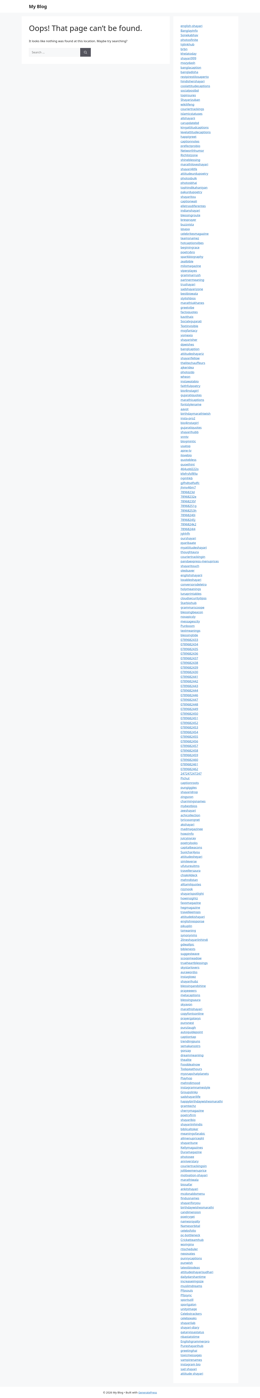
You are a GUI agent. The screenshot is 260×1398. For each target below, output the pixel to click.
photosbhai (189, 183)
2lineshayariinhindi (194, 940)
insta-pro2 (188, 418)
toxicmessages (191, 1355)
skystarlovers (190, 967)
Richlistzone (189, 155)
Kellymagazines (192, 1147)
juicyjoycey (188, 838)
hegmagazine (190, 907)
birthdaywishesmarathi (197, 1207)
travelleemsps (191, 912)
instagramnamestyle (195, 1087)
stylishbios (188, 298)
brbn (184, 49)
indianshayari (190, 210)
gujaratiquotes (191, 395)
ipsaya (185, 229)
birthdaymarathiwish (196, 413)
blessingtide (189, 635)
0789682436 (189, 653)
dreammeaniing (192, 1055)
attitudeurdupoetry (194, 173)
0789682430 (189, 672)
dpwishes (187, 344)
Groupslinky (189, 1092)
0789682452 (189, 723)
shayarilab (188, 1323)
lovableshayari (191, 580)
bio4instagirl (190, 390)
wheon (185, 376)
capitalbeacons (191, 847)
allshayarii (188, 118)
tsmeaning (188, 930)
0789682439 (189, 667)
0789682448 (189, 704)
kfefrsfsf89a (189, 473)
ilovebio (186, 455)
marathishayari (191, 1009)
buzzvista (187, 224)
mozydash (188, 63)
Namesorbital (190, 1226)
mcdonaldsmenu (193, 1193)
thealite (186, 1060)
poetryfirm (188, 1115)
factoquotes (189, 312)
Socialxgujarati (191, 321)
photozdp (187, 372)
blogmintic (188, 441)
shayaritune (189, 1143)
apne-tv (186, 450)
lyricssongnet (190, 820)
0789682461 (189, 764)
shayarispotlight (192, 893)
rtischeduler (189, 1249)
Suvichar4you (190, 852)
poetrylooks (189, 843)
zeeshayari (188, 810)
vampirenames (191, 1360)
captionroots (190, 783)
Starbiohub (189, 603)
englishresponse (192, 921)
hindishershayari (193, 81)
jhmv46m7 (188, 487)
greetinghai (189, 1350)
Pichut (185, 778)
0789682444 (189, 690)
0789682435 (189, 649)
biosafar (186, 1184)
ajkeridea (187, 367)
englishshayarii (191, 575)
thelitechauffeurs (193, 363)
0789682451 (189, 718)
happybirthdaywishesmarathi (202, 1101)
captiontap (188, 1037)
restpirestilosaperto (195, 77)
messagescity (190, 621)
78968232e (188, 496)
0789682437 (189, 658)
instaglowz (188, 976)
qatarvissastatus (192, 1332)
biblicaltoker (189, 1129)
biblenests (188, 949)
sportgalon (188, 1304)
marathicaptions (192, 400)
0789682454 (189, 732)
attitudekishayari (193, 917)
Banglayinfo (189, 30)
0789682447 (189, 700)
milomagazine (191, 266)
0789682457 (189, 746)
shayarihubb (190, 432)
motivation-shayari (194, 1175)
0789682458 (189, 750)
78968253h (188, 510)
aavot (184, 409)
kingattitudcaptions (195, 127)
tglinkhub (187, 44)
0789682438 (189, 663)
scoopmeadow (191, 958)
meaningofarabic (193, 1133)
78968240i (188, 515)
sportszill (187, 1300)
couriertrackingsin (194, 1166)
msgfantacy (189, 330)
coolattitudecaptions (195, 86)
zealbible (187, 261)
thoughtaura (190, 552)
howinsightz (189, 898)
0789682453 (189, 727)
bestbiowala (189, 293)
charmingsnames (193, 801)
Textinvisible (189, 326)
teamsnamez (190, 238)
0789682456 (189, 741)
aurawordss (189, 972)
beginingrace (190, 247)
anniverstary (190, 1161)
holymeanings (191, 589)
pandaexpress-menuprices (200, 561)
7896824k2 (188, 524)
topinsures (188, 95)
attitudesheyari (191, 856)
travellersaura (190, 870)
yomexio (187, 335)
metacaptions (190, 995)
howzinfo (187, 833)
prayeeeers (189, 990)
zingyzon (187, 797)
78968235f (188, 501)
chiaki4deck (189, 875)
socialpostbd (190, 90)
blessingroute (190, 215)
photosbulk (189, 178)
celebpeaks (189, 1318)
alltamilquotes (191, 884)
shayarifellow (190, 358)
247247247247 (191, 773)
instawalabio (190, 381)
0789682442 (189, 681)
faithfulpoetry (190, 386)
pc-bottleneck (190, 1235)
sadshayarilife (190, 1096)
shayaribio (188, 1120)
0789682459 (189, 755)
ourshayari (188, 538)
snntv (184, 437)
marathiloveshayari (194, 164)
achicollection (190, 815)
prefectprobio (190, 146)
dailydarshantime (193, 1277)
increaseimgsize (192, 1281)
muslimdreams (191, 1286)
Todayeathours (191, 1069)
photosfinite (189, 40)
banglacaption (191, 67)
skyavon (186, 1004)
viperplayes (189, 270)
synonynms (189, 935)
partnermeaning (192, 280)
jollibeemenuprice (194, 1170)
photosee (187, 1157)
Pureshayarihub (192, 1346)
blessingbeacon (192, 612)
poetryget (188, 1216)
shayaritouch (190, 566)
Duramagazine (191, 1152)
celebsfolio (188, 1230)
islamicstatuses (191, 113)
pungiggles (189, 787)
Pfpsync (186, 1295)
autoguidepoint (192, 1032)
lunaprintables (191, 593)
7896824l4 (188, 529)
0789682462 (189, 769)
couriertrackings (192, 109)
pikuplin (186, 926)
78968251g (188, 506)
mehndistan (189, 880)
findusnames (190, 1198)
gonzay (186, 1050)
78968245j (188, 520)
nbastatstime (190, 1336)
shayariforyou (190, 1203)
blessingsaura (190, 1000)
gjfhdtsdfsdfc (190, 483)
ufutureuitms (190, 866)
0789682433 (189, 640)
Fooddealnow (190, 1064)
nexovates (188, 1253)
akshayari (187, 824)
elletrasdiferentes (193, 206)
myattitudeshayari (194, 547)
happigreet (188, 136)
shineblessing (190, 160)
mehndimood (190, 1083)
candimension (191, 1212)
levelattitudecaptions (196, 132)
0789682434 (189, 644)
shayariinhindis (191, 1124)
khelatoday (188, 53)
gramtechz (188, 1106)
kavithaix (187, 317)
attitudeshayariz (192, 353)
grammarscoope (192, 607)
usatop (185, 446)
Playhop (186, 1078)
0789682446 (189, 695)
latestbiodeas (190, 1267)
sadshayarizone (192, 289)
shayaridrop (189, 792)
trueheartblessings (194, 963)
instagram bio (191, 1364)
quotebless (188, 460)
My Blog (38, 6)
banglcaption (190, 349)
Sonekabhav (189, 35)
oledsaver (188, 570)
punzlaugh (188, 1027)
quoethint (188, 464)
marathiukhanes (192, 303)
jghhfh (185, 533)
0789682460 (189, 760)
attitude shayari (192, 1373)
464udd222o (190, 469)
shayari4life (189, 169)
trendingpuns (190, 1041)
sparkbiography (192, 256)
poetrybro (188, 252)
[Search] (85, 52)
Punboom (188, 626)
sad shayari (189, 1369)
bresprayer (188, 220)
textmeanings (190, 630)
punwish (187, 1263)
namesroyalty (190, 1221)
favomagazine (191, 903)
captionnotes (190, 141)
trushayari (188, 284)
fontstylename (191, 404)
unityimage (189, 1309)
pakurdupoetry (191, 192)
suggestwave (190, 953)
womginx (187, 1244)
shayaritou (188, 197)
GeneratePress (147, 1392)
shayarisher (189, 340)
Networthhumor (192, 150)
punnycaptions (191, 1258)
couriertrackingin (193, 557)
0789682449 (189, 709)
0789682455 (189, 736)
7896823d (188, 492)
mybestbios (189, 806)
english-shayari (191, 26)
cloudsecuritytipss (194, 598)
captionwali (189, 201)
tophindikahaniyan (194, 187)
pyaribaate (188, 543)
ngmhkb (187, 478)
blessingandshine (193, 986)
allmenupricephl (192, 1138)
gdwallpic (187, 944)
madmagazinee (192, 829)
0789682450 (189, 713)
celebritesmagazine (195, 233)
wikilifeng (187, 104)
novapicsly (188, 616)
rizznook (187, 889)
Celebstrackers (191, 1313)
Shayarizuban (190, 100)
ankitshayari (189, 1189)
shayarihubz (189, 981)
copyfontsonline (192, 1013)
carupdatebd (190, 123)
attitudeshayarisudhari (197, 1272)
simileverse (189, 861)
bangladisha (189, 72)
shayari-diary (190, 1327)
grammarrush (191, 275)
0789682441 (189, 677)
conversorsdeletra (194, 584)
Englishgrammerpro (195, 1341)
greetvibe (187, 307)
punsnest (187, 1023)
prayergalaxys (191, 1018)
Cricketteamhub (192, 1240)
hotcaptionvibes (192, 243)
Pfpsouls (187, 1290)
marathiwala (190, 1180)
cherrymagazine (192, 1110)
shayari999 (188, 58)
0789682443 (189, 686)
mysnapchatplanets (195, 1073)
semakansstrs (190, 1046)
